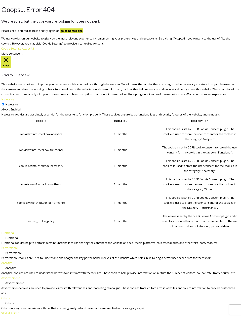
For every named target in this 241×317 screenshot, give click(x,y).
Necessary (11, 104)
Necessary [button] (7, 99)
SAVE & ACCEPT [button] (11, 313)
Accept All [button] (28, 48)
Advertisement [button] (10, 278)
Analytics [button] (6, 263)
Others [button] (5, 298)
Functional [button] (7, 233)
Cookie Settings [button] (11, 48)
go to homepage (71, 31)
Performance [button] (9, 248)
